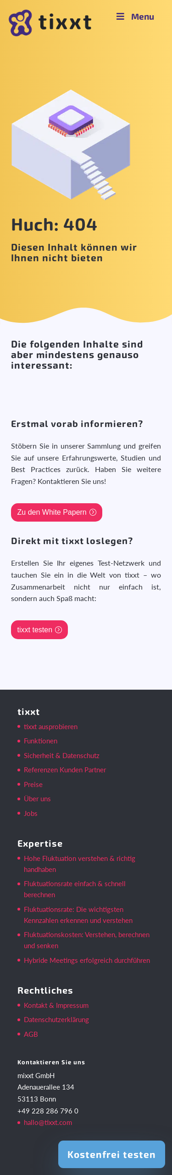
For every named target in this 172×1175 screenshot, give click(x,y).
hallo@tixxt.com (48, 1122)
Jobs (31, 813)
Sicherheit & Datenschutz (62, 755)
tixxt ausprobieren (51, 726)
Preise (33, 784)
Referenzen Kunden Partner (65, 769)
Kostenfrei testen (111, 1154)
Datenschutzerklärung (56, 1019)
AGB (31, 1034)
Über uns (37, 798)
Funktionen (40, 740)
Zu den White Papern (52, 512)
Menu (134, 16)
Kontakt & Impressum (56, 1005)
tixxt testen (34, 630)
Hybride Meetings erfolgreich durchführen (87, 960)
